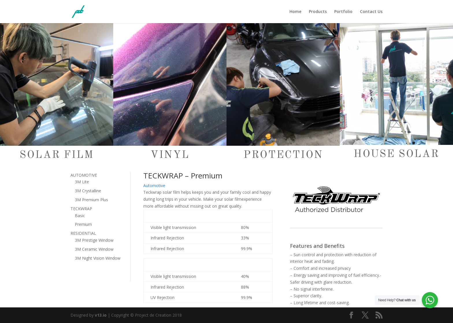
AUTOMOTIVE (83, 175)
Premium (83, 224)
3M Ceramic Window (94, 249)
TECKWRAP (81, 208)
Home (295, 12)
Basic (80, 215)
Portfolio (343, 12)
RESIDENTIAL (83, 233)
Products (318, 12)
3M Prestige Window (94, 240)
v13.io (101, 315)
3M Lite (82, 181)
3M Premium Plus (91, 199)
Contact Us (371, 12)
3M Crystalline (88, 190)
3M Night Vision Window (97, 258)
